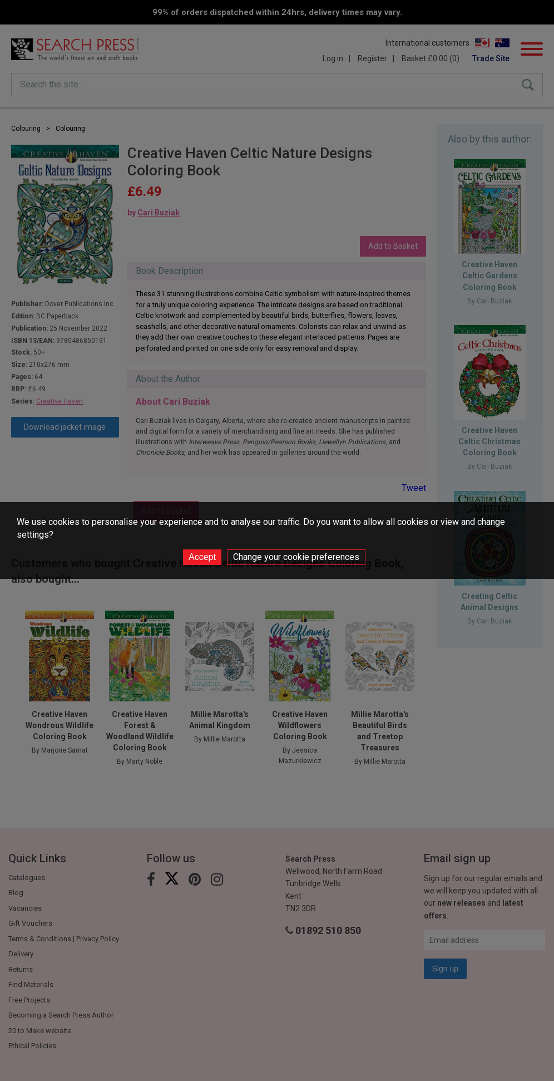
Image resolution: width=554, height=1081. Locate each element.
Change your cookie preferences (296, 557)
